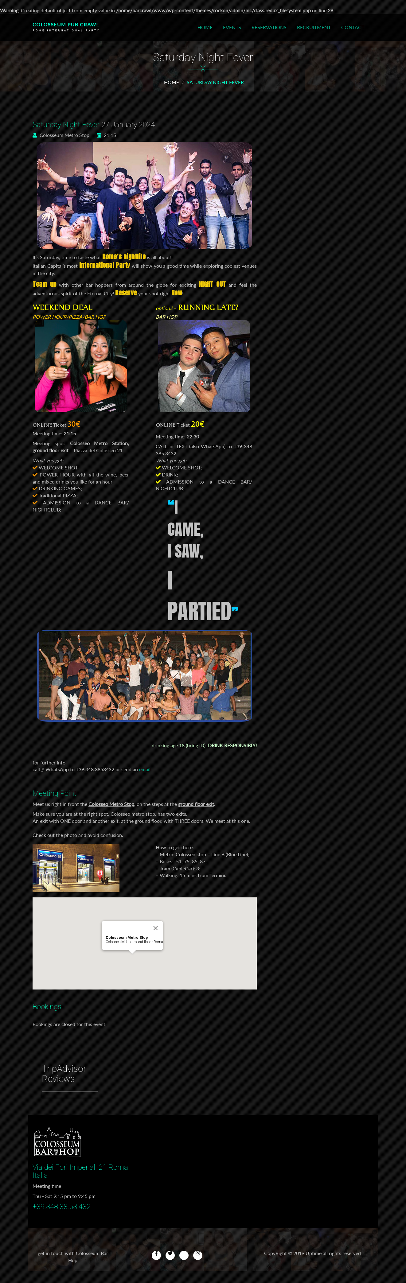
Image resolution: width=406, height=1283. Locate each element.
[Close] (155, 928)
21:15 (106, 135)
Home (205, 27)
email (144, 769)
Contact (352, 27)
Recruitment (314, 27)
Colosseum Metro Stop (61, 135)
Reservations (269, 27)
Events (232, 27)
